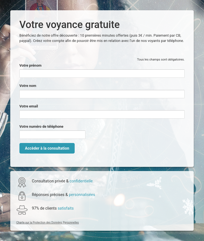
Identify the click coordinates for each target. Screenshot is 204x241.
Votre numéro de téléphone (41, 126)
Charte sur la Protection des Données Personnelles (47, 222)
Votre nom (27, 86)
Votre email (28, 106)
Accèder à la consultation (47, 148)
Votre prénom (30, 65)
